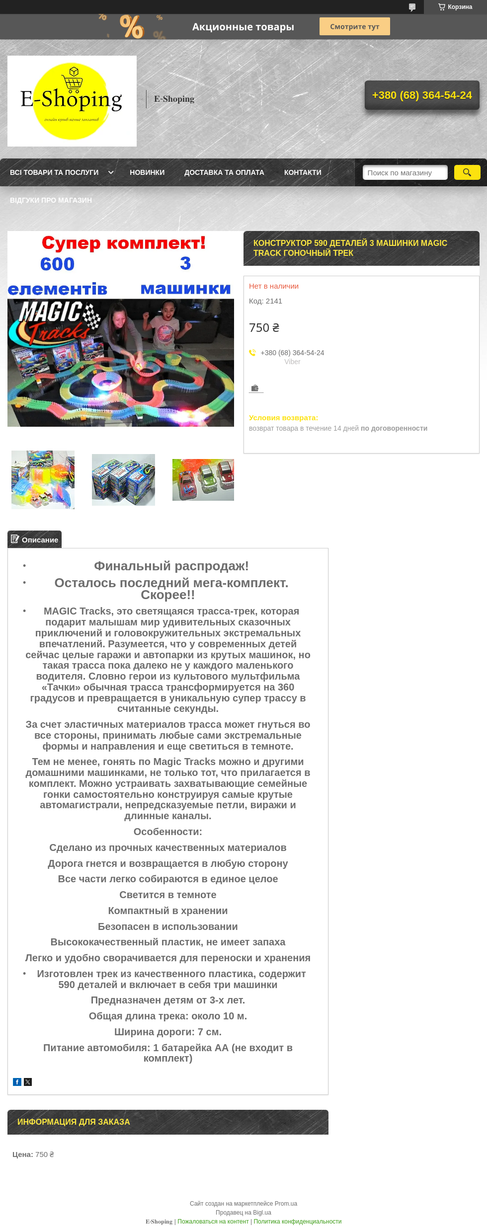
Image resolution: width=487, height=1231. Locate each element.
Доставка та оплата (224, 172)
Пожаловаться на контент (212, 1221)
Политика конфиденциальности (297, 1221)
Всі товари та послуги (54, 172)
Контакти (303, 172)
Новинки (147, 172)
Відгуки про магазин (51, 200)
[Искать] (467, 172)
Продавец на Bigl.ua (243, 1212)
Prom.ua (286, 1203)
